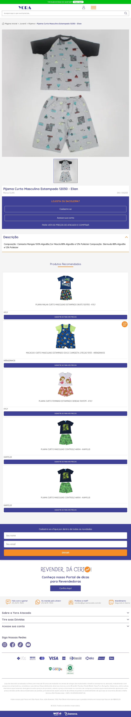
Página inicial (11, 23)
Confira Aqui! (65, 588)
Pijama (31, 23)
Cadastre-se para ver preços (65, 317)
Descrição (10, 237)
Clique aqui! (78, 2)
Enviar (65, 552)
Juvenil (23, 23)
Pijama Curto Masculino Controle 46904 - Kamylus (65, 449)
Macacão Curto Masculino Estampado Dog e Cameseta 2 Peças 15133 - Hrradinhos (65, 353)
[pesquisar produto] (125, 13)
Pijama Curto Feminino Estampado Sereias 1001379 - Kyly (65, 401)
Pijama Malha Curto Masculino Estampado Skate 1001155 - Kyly (65, 305)
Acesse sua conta (65, 218)
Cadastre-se (66, 209)
